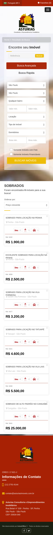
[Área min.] (17, 140)
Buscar (39, 56)
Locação (12, 116)
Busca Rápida (26, 73)
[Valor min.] (17, 109)
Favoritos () (44, 3)
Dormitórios (14, 132)
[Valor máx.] (36, 109)
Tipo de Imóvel (15, 124)
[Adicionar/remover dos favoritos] (47, 216)
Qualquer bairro (15, 101)
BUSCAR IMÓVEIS (26, 160)
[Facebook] (24, 531)
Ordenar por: (9, 199)
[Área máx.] (36, 140)
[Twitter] (29, 531)
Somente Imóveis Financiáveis (26, 154)
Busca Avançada (26, 65)
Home (6, 40)
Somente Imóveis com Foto (25, 150)
